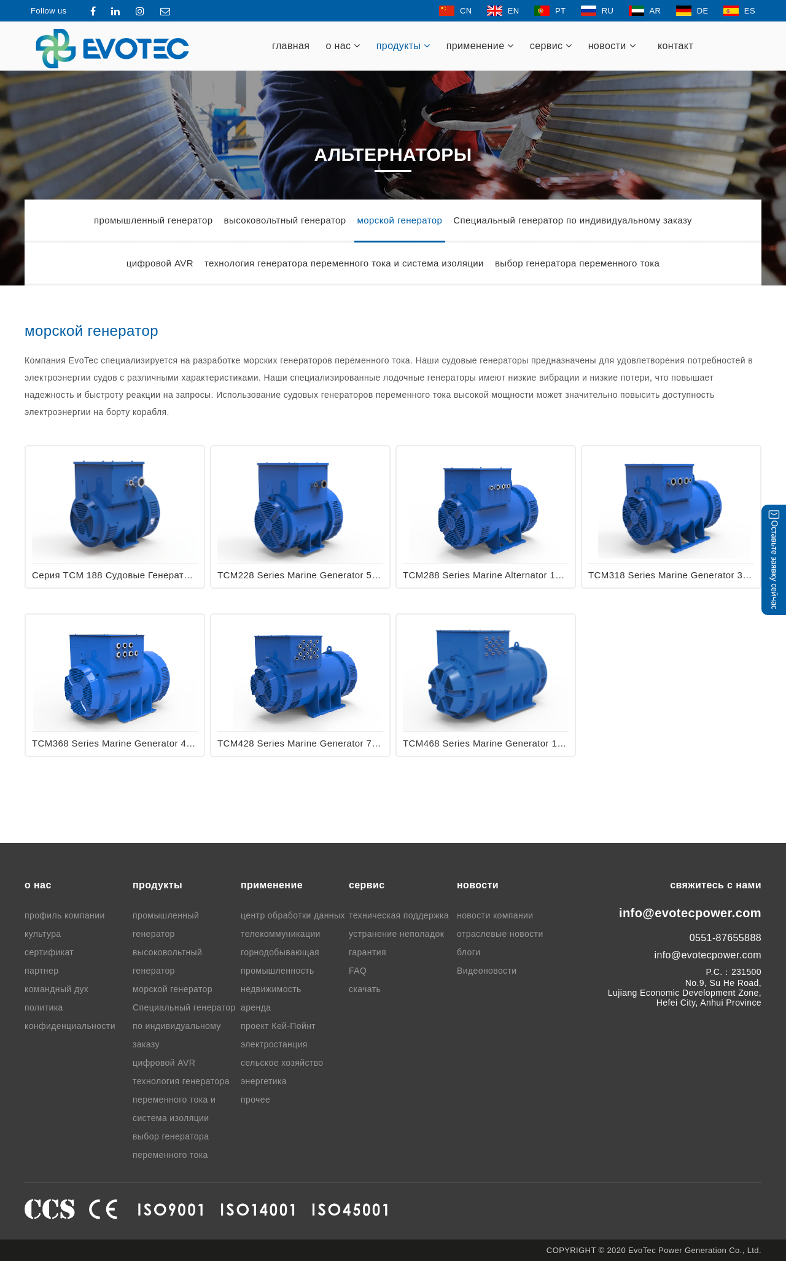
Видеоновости (487, 971)
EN (503, 10)
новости (612, 46)
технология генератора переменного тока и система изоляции (344, 263)
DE (692, 10)
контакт (675, 46)
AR (645, 10)
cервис (551, 46)
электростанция (274, 1044)
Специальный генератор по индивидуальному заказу (572, 220)
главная (290, 46)
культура (43, 934)
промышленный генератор (153, 220)
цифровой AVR (159, 263)
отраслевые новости (500, 934)
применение (480, 46)
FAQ (358, 971)
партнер (41, 971)
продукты (403, 46)
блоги (468, 952)
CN (455, 10)
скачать (365, 989)
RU (597, 10)
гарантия (367, 952)
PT (550, 10)
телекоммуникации (281, 934)
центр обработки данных (293, 915)
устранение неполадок (396, 934)
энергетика (264, 1081)
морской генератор (400, 220)
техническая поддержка (399, 915)
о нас (342, 46)
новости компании (495, 915)
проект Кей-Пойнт (278, 1026)
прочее (255, 1099)
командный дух (56, 989)
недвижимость (271, 989)
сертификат (49, 952)
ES (739, 10)
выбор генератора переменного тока (577, 263)
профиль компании (65, 915)
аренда (256, 1007)
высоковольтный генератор (285, 220)
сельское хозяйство (282, 1063)
